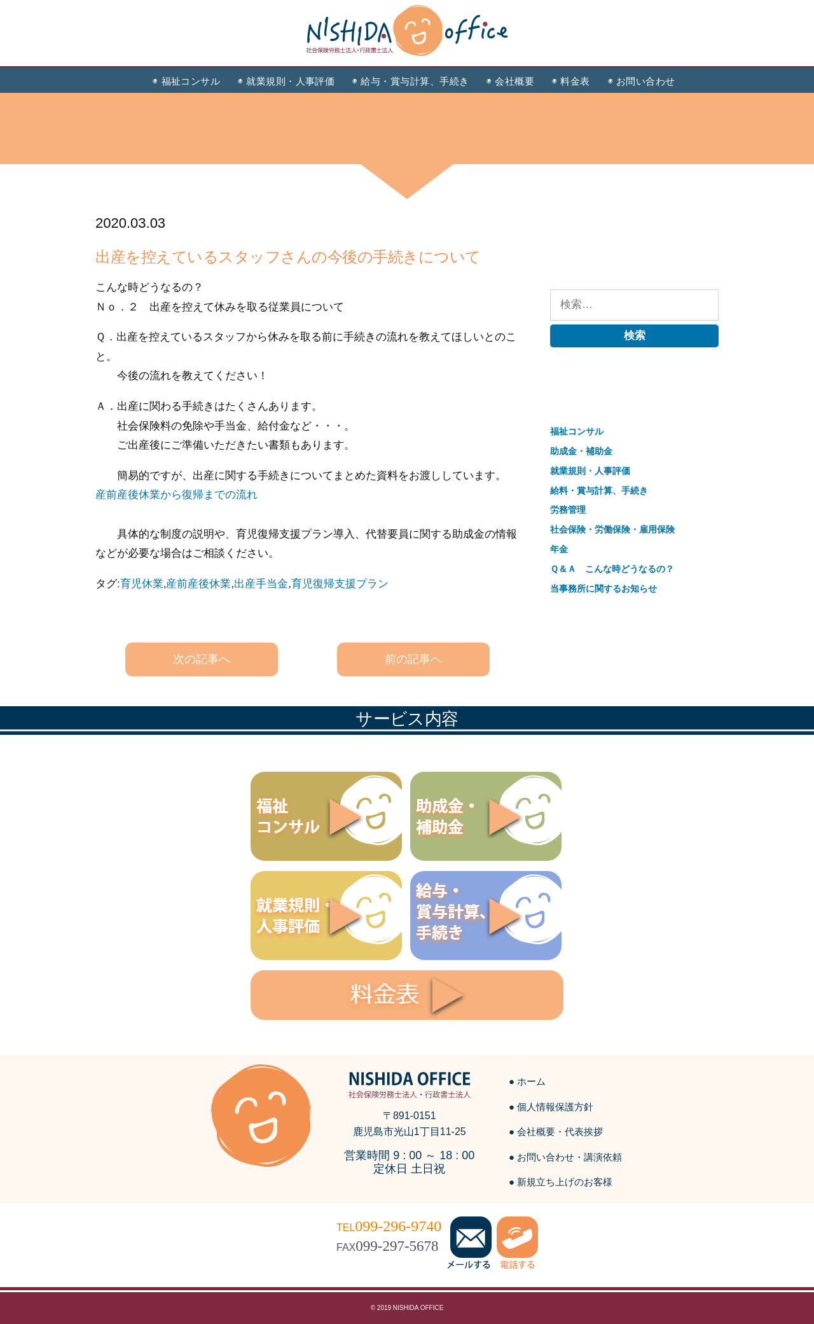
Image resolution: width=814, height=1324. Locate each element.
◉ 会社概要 (510, 81)
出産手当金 (261, 584)
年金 (559, 549)
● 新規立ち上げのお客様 (560, 1181)
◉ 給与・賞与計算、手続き (410, 81)
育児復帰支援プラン (340, 584)
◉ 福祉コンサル (186, 81)
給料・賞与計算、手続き (599, 490)
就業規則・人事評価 (590, 471)
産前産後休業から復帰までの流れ (176, 495)
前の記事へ (413, 659)
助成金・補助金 (581, 451)
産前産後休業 (198, 584)
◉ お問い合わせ (641, 81)
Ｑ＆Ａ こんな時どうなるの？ (612, 569)
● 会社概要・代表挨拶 (556, 1131)
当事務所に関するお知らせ (603, 588)
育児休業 (141, 584)
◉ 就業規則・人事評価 (286, 81)
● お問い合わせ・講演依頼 (565, 1157)
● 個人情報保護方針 (551, 1106)
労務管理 (568, 510)
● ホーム (527, 1081)
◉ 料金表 (571, 81)
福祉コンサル (577, 431)
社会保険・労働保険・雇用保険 (612, 529)
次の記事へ (201, 659)
